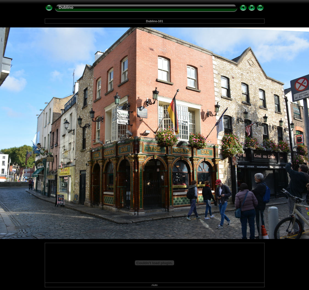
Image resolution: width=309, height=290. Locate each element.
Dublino (66, 7)
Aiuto (155, 284)
